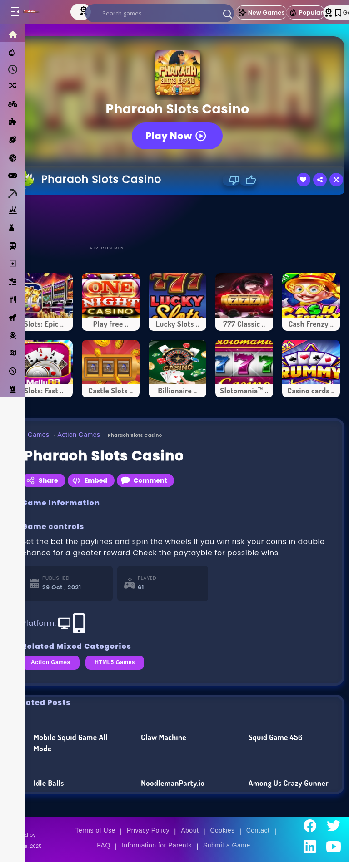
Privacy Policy (148, 830)
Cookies (222, 830)
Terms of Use (95, 830)
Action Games (79, 434)
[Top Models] (84, 10)
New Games (261, 12)
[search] (159, 13)
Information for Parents (157, 845)
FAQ (103, 845)
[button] (227, 13)
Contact (258, 830)
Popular (306, 13)
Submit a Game (226, 845)
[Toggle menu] (14, 12)
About (190, 830)
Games (38, 434)
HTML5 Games (115, 662)
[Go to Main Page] (40, 12)
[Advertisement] (177, 219)
